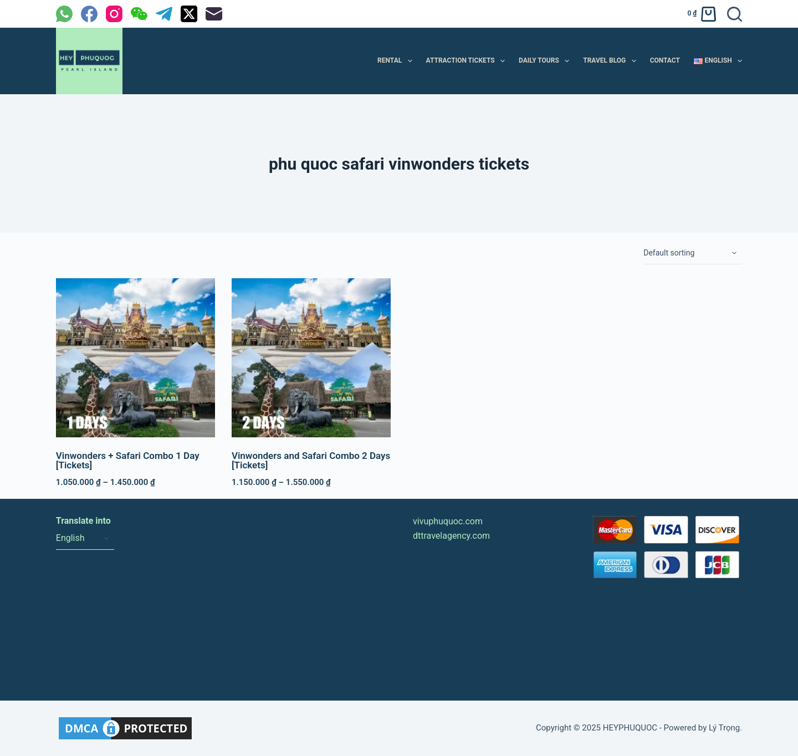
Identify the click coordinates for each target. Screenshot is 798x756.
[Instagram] (114, 14)
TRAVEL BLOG (611, 61)
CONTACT (665, 60)
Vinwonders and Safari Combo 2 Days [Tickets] (311, 460)
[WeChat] (139, 14)
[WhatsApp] (64, 14)
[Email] (214, 14)
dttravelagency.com (451, 535)
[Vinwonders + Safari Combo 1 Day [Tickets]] (135, 357)
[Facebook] (89, 14)
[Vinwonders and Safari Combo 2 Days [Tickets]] (311, 357)
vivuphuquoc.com (448, 521)
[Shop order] (692, 253)
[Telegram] (164, 14)
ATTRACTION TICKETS (467, 61)
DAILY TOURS (546, 61)
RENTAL (397, 61)
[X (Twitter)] (189, 14)
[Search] (734, 14)
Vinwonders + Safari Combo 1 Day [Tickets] (128, 460)
